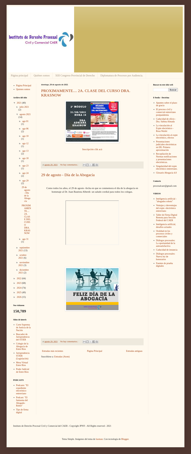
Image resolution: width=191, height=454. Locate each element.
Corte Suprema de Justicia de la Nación (23, 327)
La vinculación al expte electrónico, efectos (167, 136)
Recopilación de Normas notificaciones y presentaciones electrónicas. (166, 158)
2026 (19, 297)
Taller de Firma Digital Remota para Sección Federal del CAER (166, 218)
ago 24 (25, 173)
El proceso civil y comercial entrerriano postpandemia (166, 112)
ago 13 (25, 151)
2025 (19, 292)
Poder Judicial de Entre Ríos (22, 370)
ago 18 (25, 158)
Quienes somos (23, 89)
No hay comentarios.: (69, 165)
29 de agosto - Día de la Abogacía (68, 175)
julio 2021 (24, 107)
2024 (19, 288)
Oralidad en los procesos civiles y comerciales (164, 234)
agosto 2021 (25, 114)
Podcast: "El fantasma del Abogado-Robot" (22, 401)
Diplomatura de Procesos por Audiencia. (121, 75)
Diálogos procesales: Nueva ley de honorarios (165, 257)
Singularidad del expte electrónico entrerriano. (167, 167)
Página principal (19, 75)
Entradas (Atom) (62, 356)
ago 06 (25, 128)
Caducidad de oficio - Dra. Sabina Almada (166, 120)
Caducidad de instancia (166, 250)
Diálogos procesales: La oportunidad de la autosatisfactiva (165, 243)
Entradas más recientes (52, 351)
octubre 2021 (22, 256)
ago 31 (25, 239)
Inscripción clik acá (92, 149)
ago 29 (25, 180)
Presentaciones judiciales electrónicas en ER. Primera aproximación (166, 145)
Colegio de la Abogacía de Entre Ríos (22, 346)
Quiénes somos (42, 75)
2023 (19, 283)
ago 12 (25, 143)
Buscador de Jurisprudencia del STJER (23, 337)
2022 (19, 278)
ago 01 (25, 121)
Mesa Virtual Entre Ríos (22, 364)
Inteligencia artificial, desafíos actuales (166, 225)
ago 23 (25, 165)
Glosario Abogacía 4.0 (166, 173)
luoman (99, 439)
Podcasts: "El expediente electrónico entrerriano (22, 389)
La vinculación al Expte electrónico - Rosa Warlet (165, 128)
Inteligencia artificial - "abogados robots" (166, 200)
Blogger (124, 439)
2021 (19, 103)
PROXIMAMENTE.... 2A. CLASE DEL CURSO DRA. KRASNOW (26, 219)
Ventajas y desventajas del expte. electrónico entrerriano (166, 208)
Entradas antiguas (134, 351)
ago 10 (25, 136)
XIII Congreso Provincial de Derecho (75, 75)
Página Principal (94, 351)
